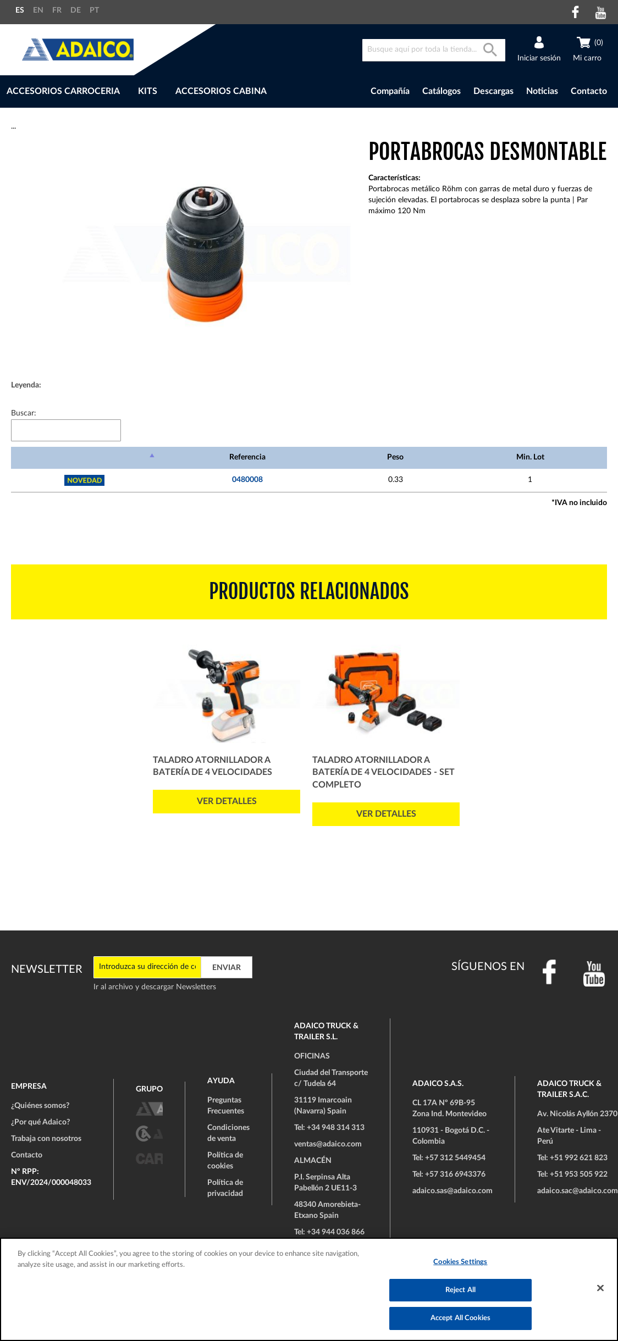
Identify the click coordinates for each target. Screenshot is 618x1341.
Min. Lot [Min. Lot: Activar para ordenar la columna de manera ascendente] (530, 457)
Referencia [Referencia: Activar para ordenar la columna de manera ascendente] (247, 457)
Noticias (542, 91)
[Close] (600, 1288)
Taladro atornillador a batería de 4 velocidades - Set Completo (383, 773)
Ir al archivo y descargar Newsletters (154, 987)
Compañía (390, 91)
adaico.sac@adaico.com (577, 1191)
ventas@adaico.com (328, 1144)
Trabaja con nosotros (46, 1139)
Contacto (589, 91)
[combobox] (433, 50)
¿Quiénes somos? (40, 1106)
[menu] (173, 91)
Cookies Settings (460, 1262)
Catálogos (441, 91)
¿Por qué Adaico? (40, 1122)
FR (57, 10)
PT (94, 10)
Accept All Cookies (460, 1318)
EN (38, 10)
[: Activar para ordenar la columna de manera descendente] (84, 458)
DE (75, 10)
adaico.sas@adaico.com (452, 1191)
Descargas (493, 91)
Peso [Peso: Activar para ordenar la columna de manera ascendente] (395, 457)
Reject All (460, 1290)
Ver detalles (227, 801)
